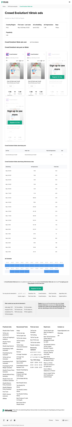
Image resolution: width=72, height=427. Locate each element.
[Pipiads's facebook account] (4, 420)
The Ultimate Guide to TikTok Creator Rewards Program (49, 346)
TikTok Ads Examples (33, 331)
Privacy (51, 420)
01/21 (31, 365)
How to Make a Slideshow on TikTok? (49, 369)
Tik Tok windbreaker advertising (19, 307)
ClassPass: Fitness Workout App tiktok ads (33, 293)
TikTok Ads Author (35, 342)
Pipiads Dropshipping (22, 370)
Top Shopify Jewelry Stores (22, 390)
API (58, 335)
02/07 (31, 362)
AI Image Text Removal (20, 357)
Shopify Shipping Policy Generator (7, 388)
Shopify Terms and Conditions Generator (8, 379)
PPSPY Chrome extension (7, 395)
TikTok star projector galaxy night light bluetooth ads (19, 311)
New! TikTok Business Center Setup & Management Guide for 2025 (49, 339)
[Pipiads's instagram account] (14, 420)
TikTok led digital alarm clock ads (10, 314)
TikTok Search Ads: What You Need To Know (49, 332)
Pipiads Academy (34, 345)
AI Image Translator (22, 354)
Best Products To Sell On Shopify (22, 399)
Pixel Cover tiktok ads (54, 293)
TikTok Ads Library (21, 338)
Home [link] (4, 6)
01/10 (40, 365)
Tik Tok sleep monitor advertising (29, 309)
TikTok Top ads (34, 337)
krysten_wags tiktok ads (23, 296)
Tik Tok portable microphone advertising (29, 307)
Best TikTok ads (34, 340)
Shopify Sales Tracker (8, 330)
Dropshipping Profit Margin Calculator (8, 366)
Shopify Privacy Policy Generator (8, 371)
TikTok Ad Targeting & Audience (8, 338)
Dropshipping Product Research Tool (22, 366)
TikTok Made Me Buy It (22, 379)
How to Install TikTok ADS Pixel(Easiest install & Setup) (49, 375)
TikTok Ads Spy (21, 333)
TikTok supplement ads (29, 311)
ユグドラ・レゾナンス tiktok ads (23, 293)
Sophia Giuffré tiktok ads (64, 296)
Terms (57, 420)
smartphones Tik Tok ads (10, 311)
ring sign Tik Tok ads (9, 309)
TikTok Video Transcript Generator (22, 346)
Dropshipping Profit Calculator (8, 362)
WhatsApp (60, 333)
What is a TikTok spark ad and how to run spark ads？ (49, 364)
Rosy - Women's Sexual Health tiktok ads (54, 296)
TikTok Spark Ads (21, 335)
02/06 (36, 362)
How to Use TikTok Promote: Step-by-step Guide (49, 352)
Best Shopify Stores (22, 383)
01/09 (31, 367)
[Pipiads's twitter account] (7, 420)
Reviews (19, 352)
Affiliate (5, 398)
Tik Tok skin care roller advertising (19, 309)
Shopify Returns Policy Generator (7, 384)
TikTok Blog (33, 335)
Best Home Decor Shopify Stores (21, 403)
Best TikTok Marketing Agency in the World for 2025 (49, 358)
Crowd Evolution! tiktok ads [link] (26, 6)
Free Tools (5, 391)
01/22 (40, 362)
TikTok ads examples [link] (13, 6)
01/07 (40, 367)
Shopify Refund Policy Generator (8, 375)
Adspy (18, 330)
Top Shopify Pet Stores (21, 386)
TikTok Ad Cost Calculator (7, 358)
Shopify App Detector (8, 346)
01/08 (36, 367)
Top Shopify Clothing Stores (22, 394)
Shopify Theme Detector (7, 342)
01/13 (36, 365)
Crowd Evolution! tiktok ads (44, 293)
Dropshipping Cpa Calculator (7, 353)
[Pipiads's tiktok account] (11, 420)
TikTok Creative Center (21, 341)
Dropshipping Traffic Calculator (8, 349)
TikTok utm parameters (6, 334)
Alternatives (20, 349)
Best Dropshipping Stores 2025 (21, 362)
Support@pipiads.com (63, 330)
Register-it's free (57, 77)
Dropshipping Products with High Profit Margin (22, 374)
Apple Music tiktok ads (64, 293)
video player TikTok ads (10, 307)
